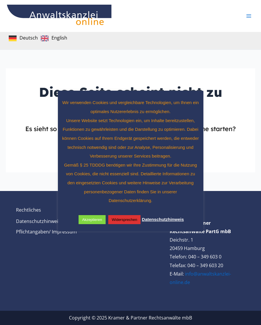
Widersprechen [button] (124, 219)
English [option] (59, 38)
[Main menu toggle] (248, 16)
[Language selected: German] (39, 37)
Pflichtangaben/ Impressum (46, 231)
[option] (54, 38)
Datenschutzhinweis (38, 221)
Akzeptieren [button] (92, 219)
